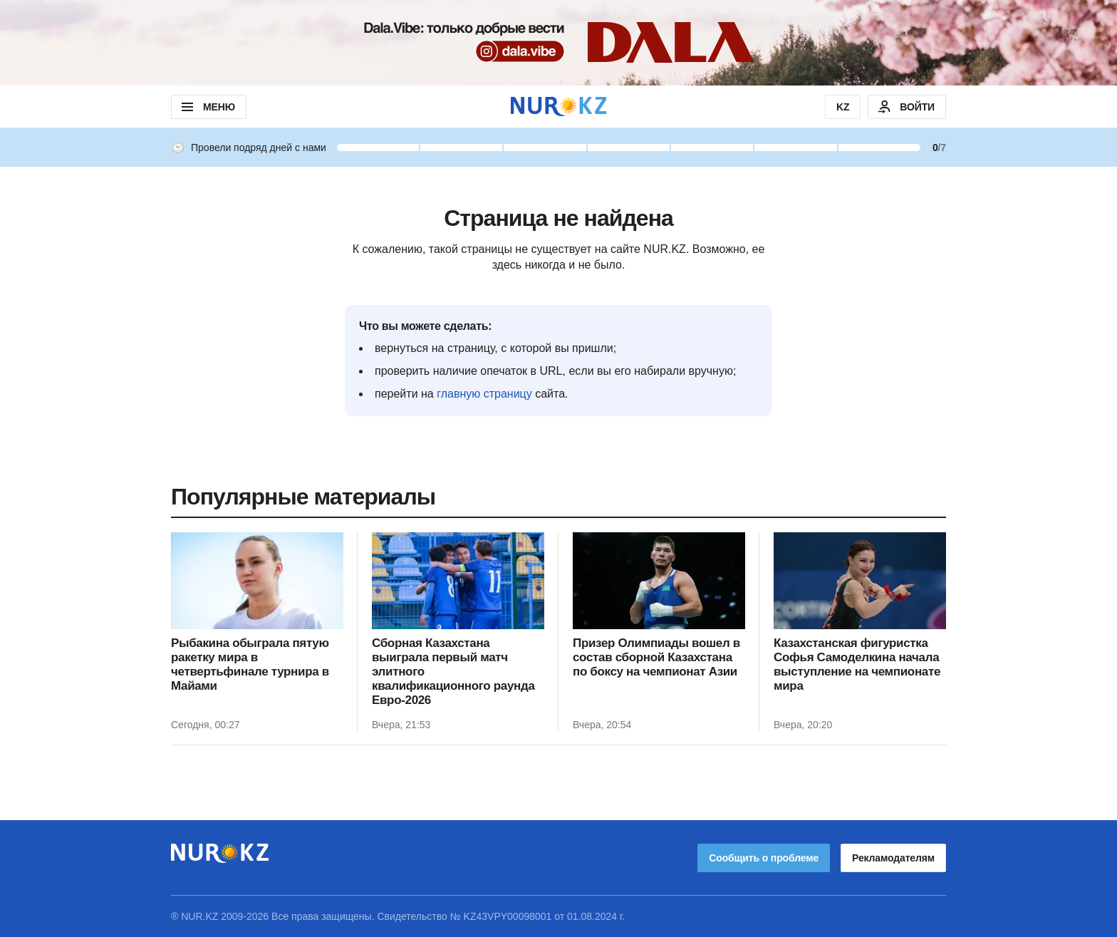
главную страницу (484, 394)
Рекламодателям (893, 858)
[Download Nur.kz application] (558, 43)
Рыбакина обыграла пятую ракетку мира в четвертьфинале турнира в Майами (250, 664)
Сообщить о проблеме (764, 858)
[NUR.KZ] (558, 106)
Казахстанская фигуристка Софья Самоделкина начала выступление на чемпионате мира (857, 664)
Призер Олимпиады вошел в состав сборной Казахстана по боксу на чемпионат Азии (656, 657)
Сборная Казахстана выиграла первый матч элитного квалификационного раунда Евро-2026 (453, 671)
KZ (842, 107)
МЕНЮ (207, 106)
